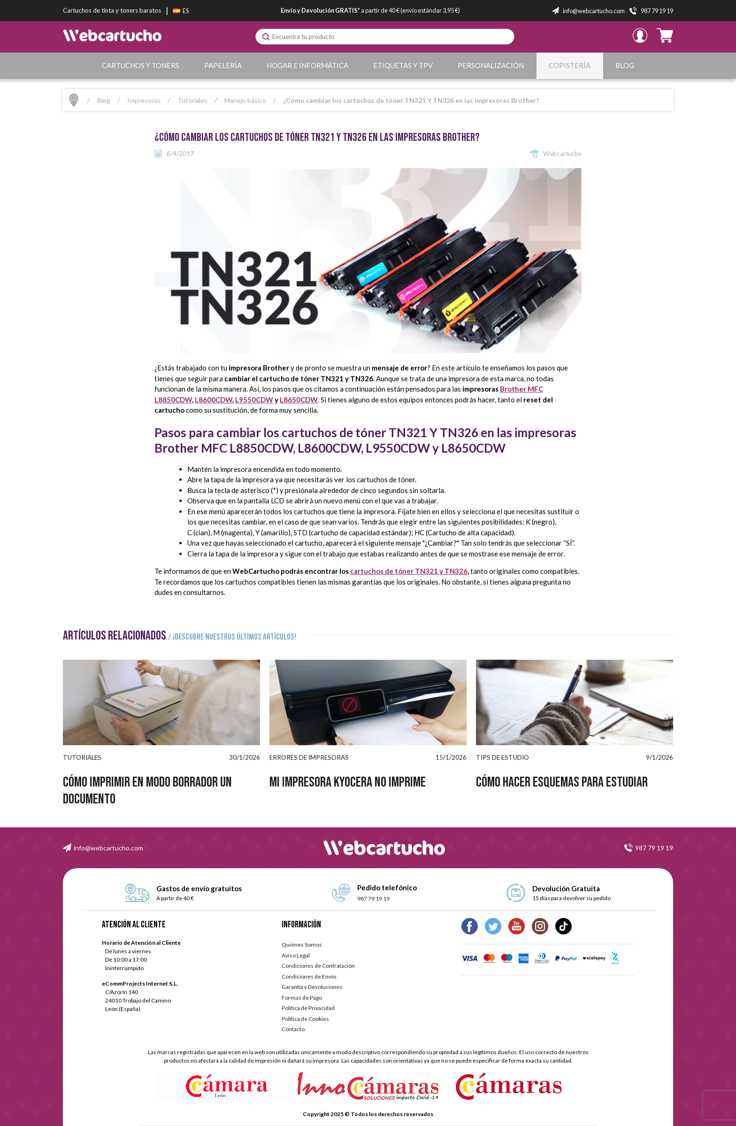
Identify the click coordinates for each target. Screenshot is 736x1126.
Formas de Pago (302, 997)
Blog (624, 65)
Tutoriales (192, 100)
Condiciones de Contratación (318, 965)
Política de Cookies (305, 1018)
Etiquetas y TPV (403, 65)
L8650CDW (299, 399)
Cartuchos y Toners (140, 65)
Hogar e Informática (307, 65)
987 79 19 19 (654, 848)
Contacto (293, 1029)
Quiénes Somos (302, 944)
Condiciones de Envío (309, 976)
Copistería (569, 65)
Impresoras (144, 100)
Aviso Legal (296, 955)
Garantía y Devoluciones (312, 986)
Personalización (491, 65)
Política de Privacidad (308, 1007)
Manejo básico (245, 100)
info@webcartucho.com (108, 848)
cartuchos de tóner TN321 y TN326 (409, 571)
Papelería (223, 65)
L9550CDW (254, 399)
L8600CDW (213, 399)
